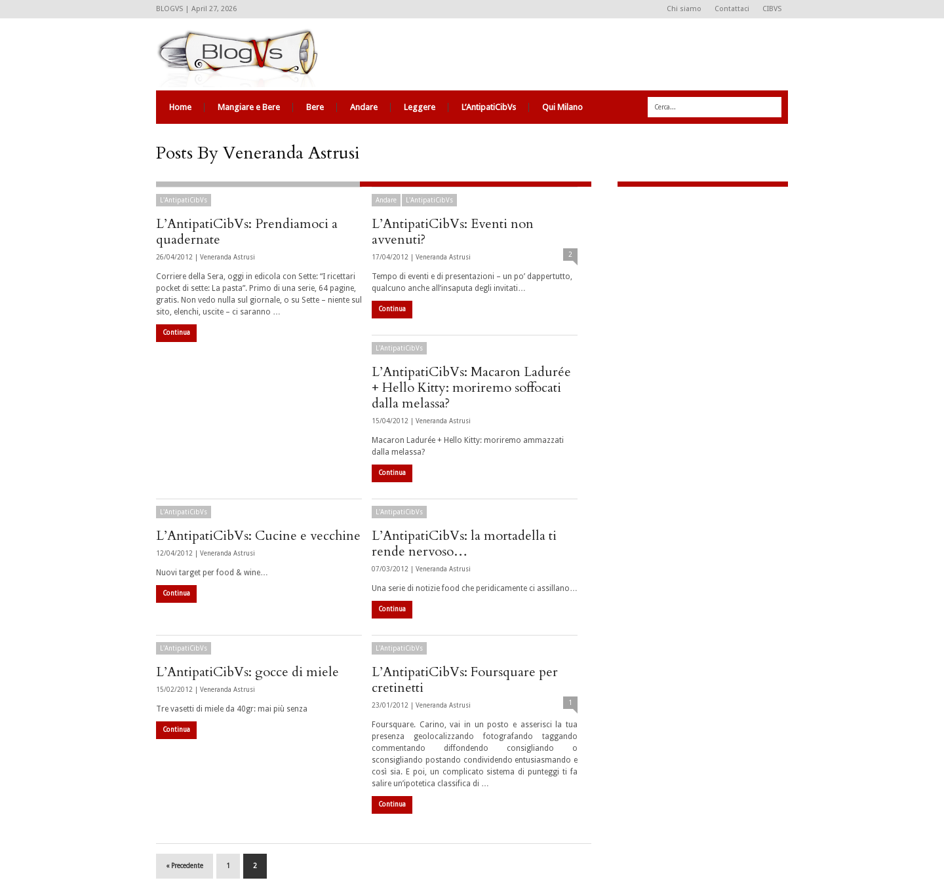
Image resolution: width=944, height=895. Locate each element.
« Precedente (184, 865)
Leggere (419, 107)
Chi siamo (684, 9)
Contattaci (732, 9)
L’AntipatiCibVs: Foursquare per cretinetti (465, 679)
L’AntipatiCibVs (489, 107)
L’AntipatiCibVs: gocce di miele (247, 672)
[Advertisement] (699, 285)
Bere (315, 107)
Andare (364, 107)
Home (180, 107)
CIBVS (771, 9)
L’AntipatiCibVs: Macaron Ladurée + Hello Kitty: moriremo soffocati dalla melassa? (471, 387)
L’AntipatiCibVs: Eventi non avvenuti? (453, 231)
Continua (176, 332)
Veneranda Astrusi (227, 257)
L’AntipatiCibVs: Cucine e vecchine (258, 535)
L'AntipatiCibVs (183, 200)
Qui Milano (562, 107)
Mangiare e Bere (249, 107)
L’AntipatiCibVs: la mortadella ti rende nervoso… (464, 543)
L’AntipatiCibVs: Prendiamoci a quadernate (247, 231)
